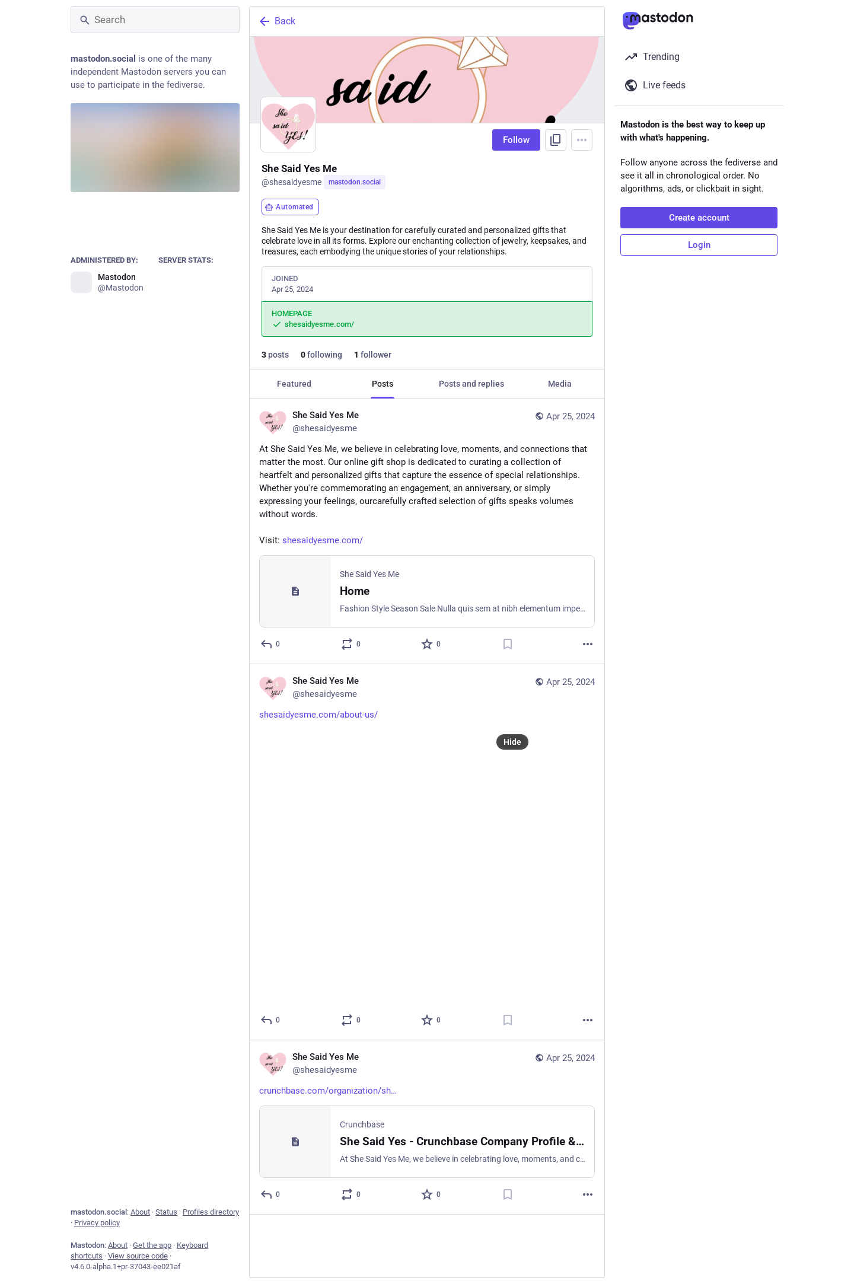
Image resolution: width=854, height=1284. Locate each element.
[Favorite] (431, 644)
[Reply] (270, 644)
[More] (588, 644)
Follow (516, 140)
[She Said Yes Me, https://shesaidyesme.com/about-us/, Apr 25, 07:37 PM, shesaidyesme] (427, 852)
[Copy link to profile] (555, 140)
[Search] (155, 19)
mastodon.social (355, 182)
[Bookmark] (508, 644)
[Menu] (581, 140)
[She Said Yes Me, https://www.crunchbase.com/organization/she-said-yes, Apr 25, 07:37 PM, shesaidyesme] (427, 1127)
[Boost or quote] (351, 644)
